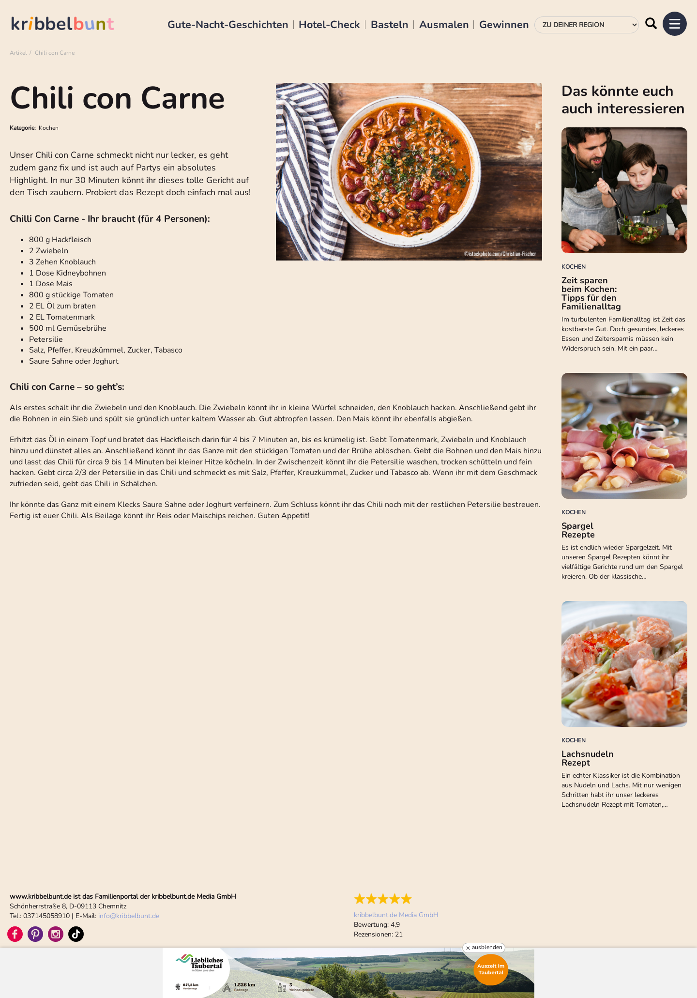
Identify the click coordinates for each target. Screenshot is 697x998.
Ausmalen (444, 25)
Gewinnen (504, 25)
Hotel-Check (329, 25)
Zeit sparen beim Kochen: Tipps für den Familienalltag (591, 293)
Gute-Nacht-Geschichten (227, 25)
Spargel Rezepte (578, 530)
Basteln (390, 25)
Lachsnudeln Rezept (587, 758)
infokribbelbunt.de (128, 916)
